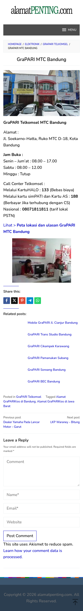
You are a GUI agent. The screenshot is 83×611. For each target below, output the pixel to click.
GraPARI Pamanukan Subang (48, 358)
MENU (69, 29)
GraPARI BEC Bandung (44, 381)
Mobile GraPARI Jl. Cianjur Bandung (53, 323)
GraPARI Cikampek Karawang (48, 346)
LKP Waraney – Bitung (61, 419)
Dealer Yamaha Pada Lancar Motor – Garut (21, 422)
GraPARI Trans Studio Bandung (49, 334)
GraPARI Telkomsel (28, 397)
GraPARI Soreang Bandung (47, 370)
